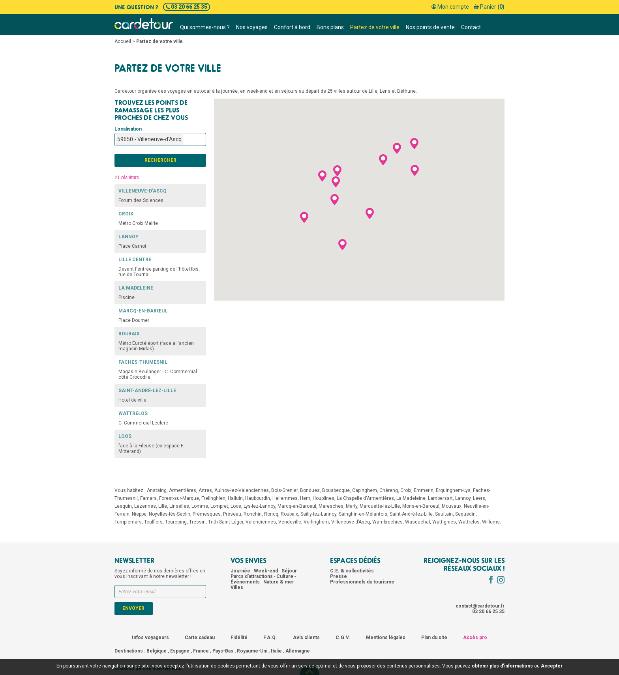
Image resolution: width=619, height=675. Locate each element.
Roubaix (289, 514)
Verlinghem (316, 522)
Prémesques (207, 514)
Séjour (289, 571)
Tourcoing (176, 522)
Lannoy (463, 498)
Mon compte (450, 7)
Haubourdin (257, 498)
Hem (305, 498)
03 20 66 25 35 (186, 7)
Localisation (128, 129)
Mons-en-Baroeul (420, 506)
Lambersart (440, 498)
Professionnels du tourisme (362, 582)
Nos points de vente (430, 27)
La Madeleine (411, 498)
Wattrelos (469, 522)
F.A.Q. (270, 637)
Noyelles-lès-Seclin (169, 514)
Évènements (246, 582)
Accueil (122, 41)
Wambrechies (387, 522)
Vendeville (289, 522)
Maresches (331, 506)
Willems (491, 522)
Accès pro (475, 637)
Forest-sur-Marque (179, 498)
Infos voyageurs (150, 637)
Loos (236, 506)
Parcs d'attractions (252, 576)
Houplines (323, 498)
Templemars (128, 522)
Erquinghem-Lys (453, 490)
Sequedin (465, 514)
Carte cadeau (200, 637)
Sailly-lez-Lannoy (318, 514)
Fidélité (239, 637)
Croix (405, 490)
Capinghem (364, 490)
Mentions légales (385, 637)
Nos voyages (252, 27)
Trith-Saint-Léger (225, 522)
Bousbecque (336, 490)
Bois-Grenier (284, 490)
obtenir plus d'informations (502, 666)
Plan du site (434, 637)
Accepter (552, 666)
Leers (479, 498)
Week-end (266, 571)
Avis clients (306, 637)
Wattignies (444, 522)
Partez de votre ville (375, 27)
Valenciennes (261, 522)
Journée (241, 571)
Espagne (179, 651)
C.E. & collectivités (352, 571)
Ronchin (253, 514)
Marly (351, 506)
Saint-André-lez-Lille (411, 514)
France (201, 651)
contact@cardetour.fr (480, 606)
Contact (471, 27)
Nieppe (139, 514)
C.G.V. (343, 637)
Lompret (219, 506)
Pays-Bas (222, 651)
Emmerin (423, 490)
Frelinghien (213, 498)
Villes (237, 587)
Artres (205, 490)
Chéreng (388, 490)
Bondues (310, 490)
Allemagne (297, 651)
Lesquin (123, 506)
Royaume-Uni (252, 651)
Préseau (232, 514)
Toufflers (153, 522)
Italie (276, 651)
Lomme (199, 506)
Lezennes (145, 506)
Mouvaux (451, 506)
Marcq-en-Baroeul (297, 506)
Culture (285, 576)
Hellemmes (285, 498)
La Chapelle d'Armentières (365, 498)
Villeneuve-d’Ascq (350, 522)
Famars (148, 498)
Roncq (271, 514)
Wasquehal (417, 522)
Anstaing (157, 490)
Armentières (182, 490)
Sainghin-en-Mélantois (363, 514)
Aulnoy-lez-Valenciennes (241, 490)
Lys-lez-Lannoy (259, 506)
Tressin (197, 522)
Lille (162, 506)
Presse (338, 576)
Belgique (156, 651)
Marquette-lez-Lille (380, 506)
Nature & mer (279, 582)
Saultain (444, 514)
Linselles (179, 506)
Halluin (235, 498)
